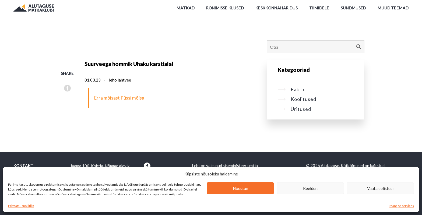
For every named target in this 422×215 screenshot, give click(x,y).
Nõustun (240, 188)
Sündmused (353, 7)
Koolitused (297, 99)
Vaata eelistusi (380, 188)
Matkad (186, 7)
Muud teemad (393, 7)
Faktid (292, 89)
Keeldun (310, 188)
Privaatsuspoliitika (21, 206)
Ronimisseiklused (225, 7)
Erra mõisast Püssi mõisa (119, 98)
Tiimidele (319, 7)
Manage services (401, 206)
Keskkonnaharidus (276, 7)
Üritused (294, 109)
